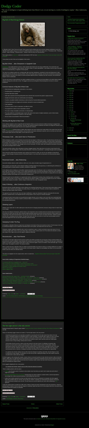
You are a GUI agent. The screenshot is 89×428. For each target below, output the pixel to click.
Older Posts (59, 404)
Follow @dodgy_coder (7, 287)
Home (32, 404)
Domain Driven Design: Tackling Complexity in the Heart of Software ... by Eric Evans (21, 281)
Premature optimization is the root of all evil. (15, 374)
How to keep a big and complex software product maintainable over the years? (19, 265)
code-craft (8, 295)
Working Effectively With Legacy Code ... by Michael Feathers (16, 276)
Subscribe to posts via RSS (8, 290)
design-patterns (14, 295)
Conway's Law (9, 129)
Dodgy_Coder (10, 293)
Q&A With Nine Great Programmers (76, 77)
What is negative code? (7, 269)
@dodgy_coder (72, 171)
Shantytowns (5, 66)
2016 (70, 103)
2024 (70, 93)
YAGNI (6, 371)
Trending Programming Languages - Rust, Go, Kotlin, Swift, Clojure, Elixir (76, 20)
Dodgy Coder (11, 6)
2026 (70, 91)
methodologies (21, 295)
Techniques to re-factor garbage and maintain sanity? (14, 266)
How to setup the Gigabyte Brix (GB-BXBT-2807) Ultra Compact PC (76, 59)
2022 (70, 95)
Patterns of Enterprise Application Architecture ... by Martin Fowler (17, 280)
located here (15, 55)
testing (21, 398)
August (72, 111)
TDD (56, 381)
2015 (70, 105)
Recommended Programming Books (76, 23)
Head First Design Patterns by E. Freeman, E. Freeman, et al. (16, 283)
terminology (40, 295)
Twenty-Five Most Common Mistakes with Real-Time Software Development (42, 328)
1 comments (22, 293)
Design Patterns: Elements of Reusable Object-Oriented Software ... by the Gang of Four (22, 279)
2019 (70, 101)
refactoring (34, 295)
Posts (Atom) (35, 408)
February (72, 116)
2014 (70, 107)
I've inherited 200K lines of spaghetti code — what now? (14, 262)
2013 (70, 110)
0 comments (22, 396)
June (71, 114)
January (72, 118)
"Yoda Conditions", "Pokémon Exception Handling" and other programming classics (74, 48)
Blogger (52, 425)
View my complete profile (73, 173)
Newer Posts (5, 404)
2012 (70, 127)
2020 (70, 99)
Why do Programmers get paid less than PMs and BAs (75, 68)
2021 (70, 97)
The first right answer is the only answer (16, 326)
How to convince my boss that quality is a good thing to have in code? (18, 263)
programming (29, 295)
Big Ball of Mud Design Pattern (13, 20)
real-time (15, 398)
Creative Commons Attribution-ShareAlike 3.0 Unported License (51, 418)
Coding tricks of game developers (75, 38)
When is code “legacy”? (7, 267)
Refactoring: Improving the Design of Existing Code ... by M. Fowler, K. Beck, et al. (20, 277)
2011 (70, 130)
